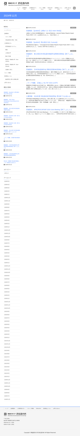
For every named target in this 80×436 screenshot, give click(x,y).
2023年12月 (7, 266)
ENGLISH (38, 408)
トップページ (7, 30)
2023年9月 (6, 275)
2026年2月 (6, 191)
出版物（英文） (9, 69)
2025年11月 (7, 200)
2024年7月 (6, 243)
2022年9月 (6, 311)
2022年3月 (6, 331)
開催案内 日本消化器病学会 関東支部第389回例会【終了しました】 (12, 146)
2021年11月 (7, 344)
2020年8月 (6, 392)
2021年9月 (6, 350)
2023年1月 (6, 298)
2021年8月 (6, 353)
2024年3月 (6, 256)
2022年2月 (6, 334)
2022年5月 (6, 324)
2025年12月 (7, 197)
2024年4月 (6, 252)
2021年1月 (6, 376)
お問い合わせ (7, 82)
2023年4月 (6, 291)
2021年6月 (6, 360)
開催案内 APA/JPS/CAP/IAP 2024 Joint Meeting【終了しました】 (49, 109)
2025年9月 (6, 204)
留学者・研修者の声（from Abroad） (11, 65)
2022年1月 (6, 337)
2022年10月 (7, 308)
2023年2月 (6, 295)
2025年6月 (6, 213)
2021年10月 (7, 347)
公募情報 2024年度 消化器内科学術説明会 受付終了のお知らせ (48, 96)
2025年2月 (6, 223)
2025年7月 (6, 210)
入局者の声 (8, 53)
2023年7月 (6, 282)
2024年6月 (6, 246)
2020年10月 (7, 386)
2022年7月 (6, 318)
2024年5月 (6, 249)
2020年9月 (6, 389)
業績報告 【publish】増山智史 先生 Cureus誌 (41, 42)
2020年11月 (7, 383)
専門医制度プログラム (10, 46)
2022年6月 (6, 321)
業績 (6, 49)
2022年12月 (7, 301)
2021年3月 (6, 370)
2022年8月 (6, 314)
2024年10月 (7, 236)
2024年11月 (7, 233)
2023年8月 (6, 279)
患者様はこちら (8, 76)
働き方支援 (8, 56)
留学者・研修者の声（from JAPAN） (11, 60)
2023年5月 (6, 288)
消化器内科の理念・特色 (11, 40)
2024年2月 (6, 259)
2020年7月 (6, 396)
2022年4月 (6, 327)
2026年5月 (6, 181)
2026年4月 (6, 184)
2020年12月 (7, 379)
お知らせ (73, 27)
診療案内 (6, 33)
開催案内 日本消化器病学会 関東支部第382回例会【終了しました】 (50, 69)
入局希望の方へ (8, 43)
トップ (6, 408)
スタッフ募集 (7, 72)
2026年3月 (6, 187)
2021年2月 (6, 373)
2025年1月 (6, 227)
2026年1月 (6, 194)
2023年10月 (7, 272)
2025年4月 (6, 220)
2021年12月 (7, 340)
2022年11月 (7, 305)
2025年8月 (6, 207)
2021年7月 (6, 357)
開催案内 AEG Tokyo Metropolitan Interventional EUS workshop (11, 101)
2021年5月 (6, 363)
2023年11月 (7, 269)
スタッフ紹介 (8, 36)
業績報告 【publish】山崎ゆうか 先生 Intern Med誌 (43, 31)
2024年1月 (6, 262)
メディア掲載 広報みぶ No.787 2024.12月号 (42, 83)
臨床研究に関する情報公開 (11, 79)
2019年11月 (7, 399)
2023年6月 (6, 285)
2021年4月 (6, 366)
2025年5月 (6, 217)
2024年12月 (7, 230)
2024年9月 (6, 239)
